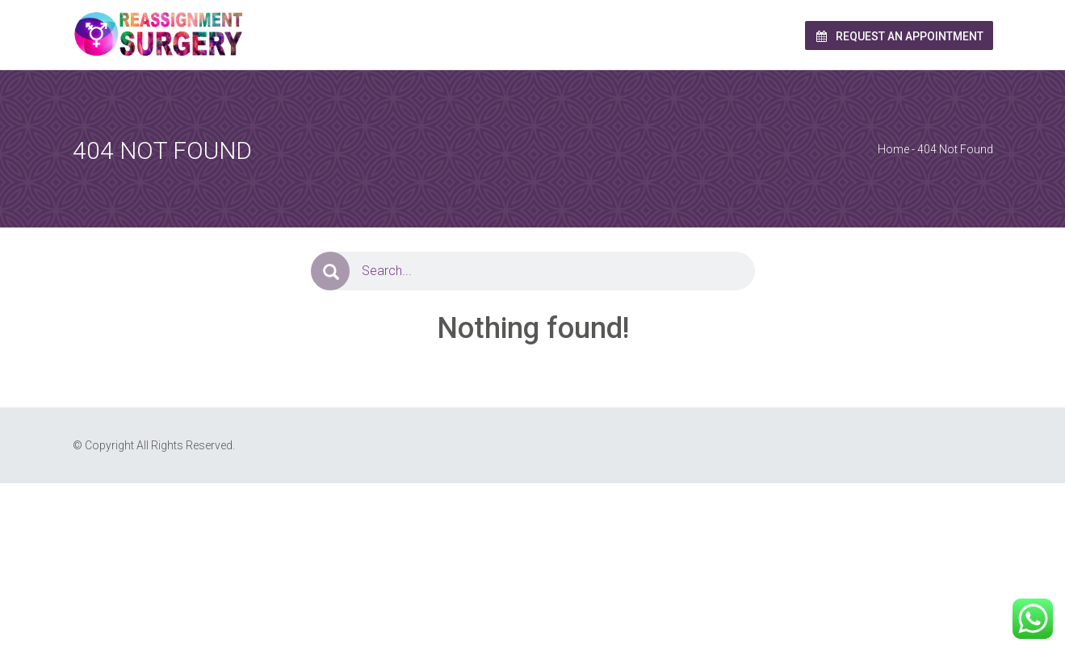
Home (893, 149)
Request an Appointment (899, 36)
